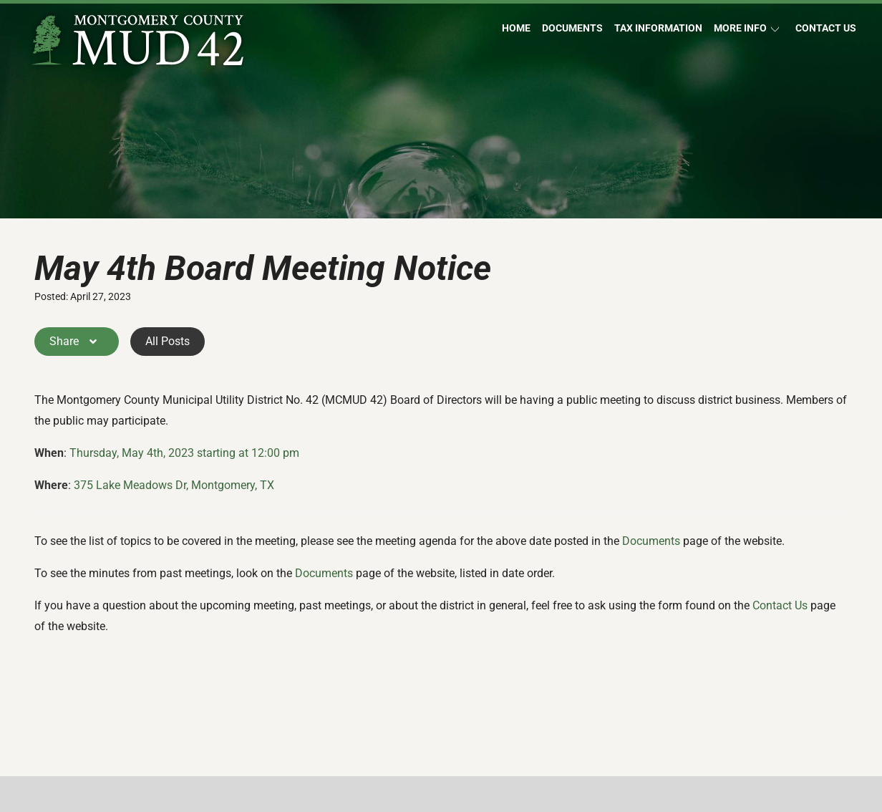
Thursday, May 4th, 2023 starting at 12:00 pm (184, 453)
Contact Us (825, 28)
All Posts (167, 341)
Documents (572, 28)
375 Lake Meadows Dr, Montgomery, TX (174, 485)
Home (516, 28)
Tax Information (658, 28)
